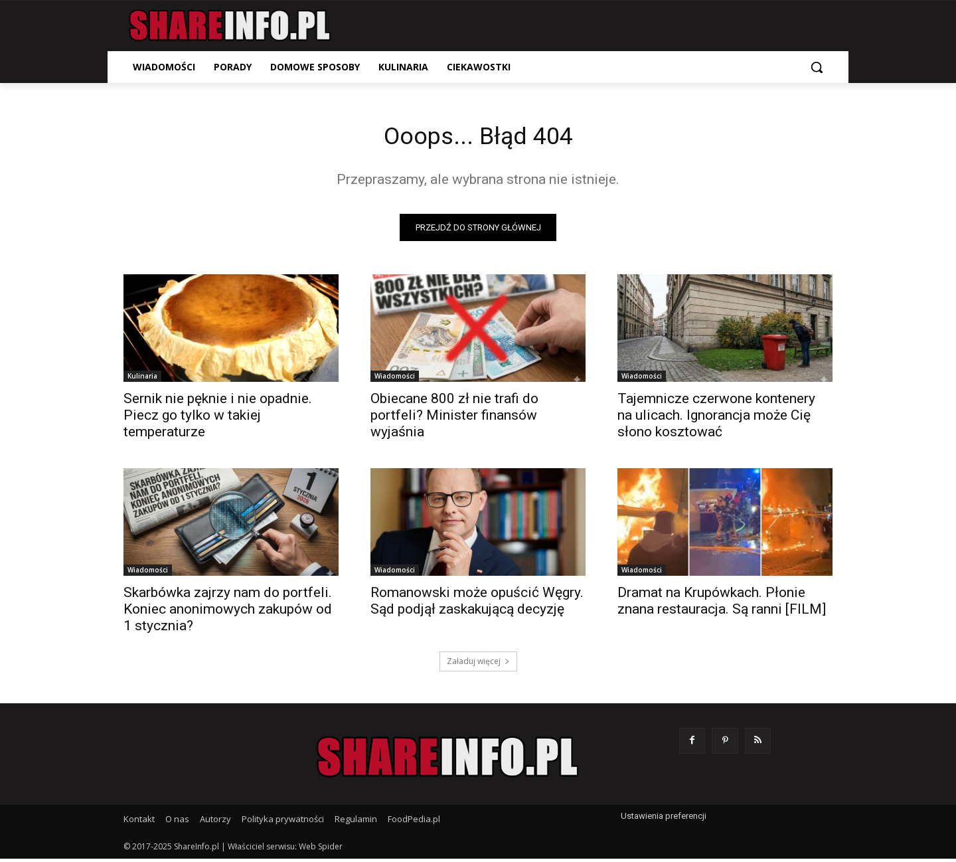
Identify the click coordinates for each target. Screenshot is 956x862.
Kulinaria (142, 379)
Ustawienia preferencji (663, 819)
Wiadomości (394, 379)
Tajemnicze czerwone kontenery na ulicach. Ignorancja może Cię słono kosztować (716, 418)
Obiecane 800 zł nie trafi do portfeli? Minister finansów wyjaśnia (454, 418)
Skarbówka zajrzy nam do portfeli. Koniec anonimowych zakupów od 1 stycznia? (227, 612)
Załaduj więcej (478, 664)
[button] (817, 67)
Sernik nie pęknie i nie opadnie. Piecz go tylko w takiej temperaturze (217, 418)
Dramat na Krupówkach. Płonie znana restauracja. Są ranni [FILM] (721, 604)
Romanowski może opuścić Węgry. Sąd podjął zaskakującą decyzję (477, 604)
